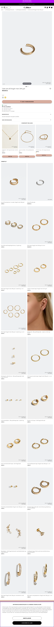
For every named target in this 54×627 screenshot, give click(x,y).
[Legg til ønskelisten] (50, 88)
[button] (48, 7)
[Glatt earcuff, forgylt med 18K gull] (5, 97)
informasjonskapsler (42, 612)
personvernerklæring (21, 612)
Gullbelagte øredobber (21, 9)
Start (2, 9)
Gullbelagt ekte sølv (9, 9)
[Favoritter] (50, 7)
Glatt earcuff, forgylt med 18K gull (35, 9)
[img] (26, 86)
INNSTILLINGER (27, 618)
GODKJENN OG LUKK (27, 623)
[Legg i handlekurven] (27, 101)
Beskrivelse (5, 114)
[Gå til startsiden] (27, 7)
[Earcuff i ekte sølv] (3, 97)
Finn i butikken (6, 106)
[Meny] (2, 7)
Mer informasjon (7, 120)
